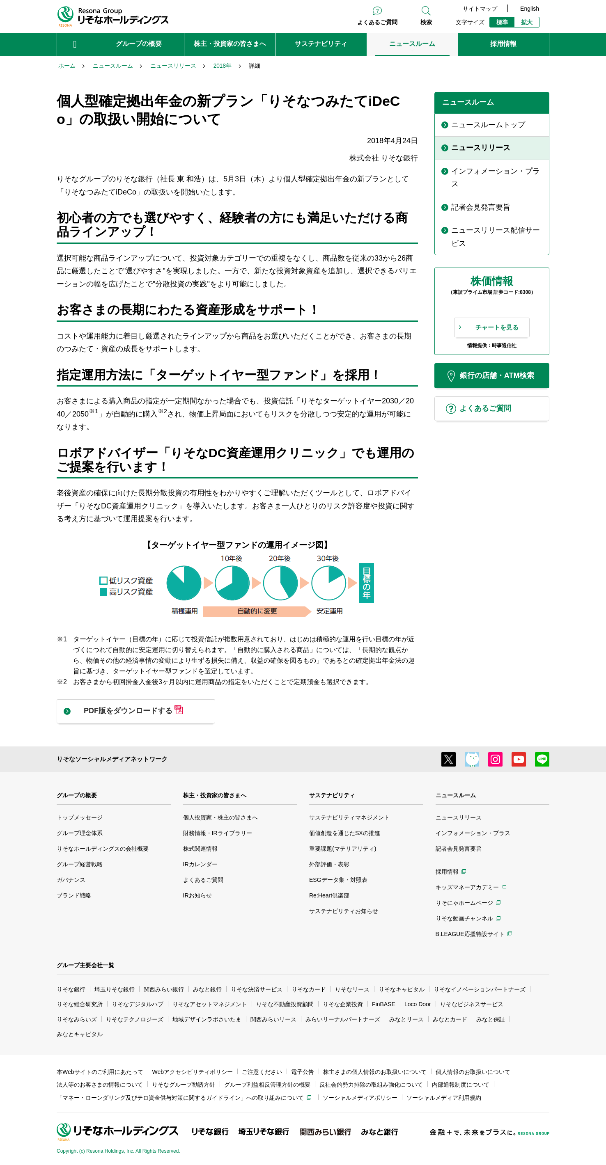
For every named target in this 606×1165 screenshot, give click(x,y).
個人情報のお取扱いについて (473, 1072)
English (529, 8)
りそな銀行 (71, 989)
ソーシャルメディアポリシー (360, 1097)
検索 (426, 22)
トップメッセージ (80, 817)
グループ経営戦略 (80, 864)
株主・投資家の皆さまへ (214, 795)
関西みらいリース (273, 1019)
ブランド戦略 (74, 895)
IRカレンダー (200, 864)
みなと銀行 (207, 989)
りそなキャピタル (402, 989)
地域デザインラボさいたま (206, 1019)
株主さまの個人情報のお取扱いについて (375, 1072)
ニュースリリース (459, 817)
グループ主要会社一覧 (85, 965)
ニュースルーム (456, 795)
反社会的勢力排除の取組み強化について (371, 1084)
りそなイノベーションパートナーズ (480, 989)
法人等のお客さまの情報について (100, 1084)
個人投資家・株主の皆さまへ (220, 817)
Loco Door (417, 1004)
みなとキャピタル (80, 1034)
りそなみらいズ (77, 1019)
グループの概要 (77, 795)
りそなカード (309, 989)
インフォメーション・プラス (473, 833)
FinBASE (383, 1004)
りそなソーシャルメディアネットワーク (112, 758)
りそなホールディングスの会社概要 (103, 848)
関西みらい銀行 (164, 989)
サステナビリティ (332, 795)
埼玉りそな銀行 (114, 989)
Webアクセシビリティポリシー (192, 1072)
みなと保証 (490, 1019)
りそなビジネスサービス (471, 1004)
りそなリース (352, 989)
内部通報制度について (460, 1084)
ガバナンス (71, 880)
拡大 (527, 22)
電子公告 (302, 1072)
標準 (502, 22)
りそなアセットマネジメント (209, 1004)
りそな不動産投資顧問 (285, 1004)
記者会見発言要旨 (459, 848)
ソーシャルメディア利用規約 (443, 1097)
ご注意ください (262, 1072)
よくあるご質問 (377, 22)
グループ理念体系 (80, 833)
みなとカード (450, 1019)
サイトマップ (480, 8)
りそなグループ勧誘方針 (183, 1084)
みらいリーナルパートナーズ (342, 1019)
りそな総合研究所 (80, 1004)
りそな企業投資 (343, 1004)
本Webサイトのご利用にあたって (100, 1072)
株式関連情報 (200, 848)
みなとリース (406, 1019)
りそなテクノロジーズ (134, 1019)
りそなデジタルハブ (137, 1004)
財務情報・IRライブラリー (217, 833)
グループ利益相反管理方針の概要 (267, 1084)
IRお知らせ (197, 895)
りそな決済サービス (256, 989)
